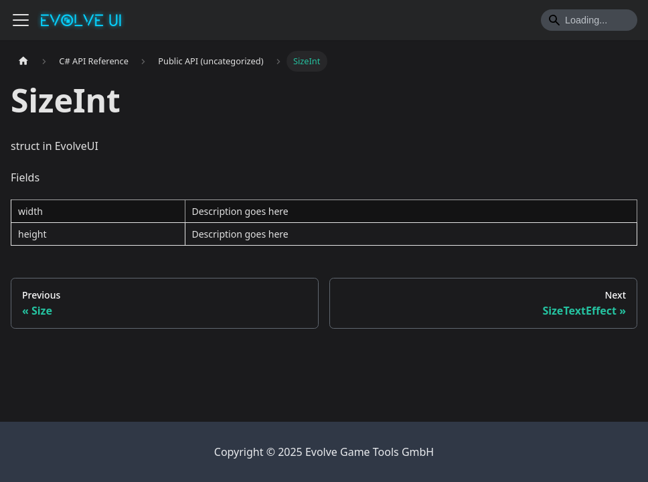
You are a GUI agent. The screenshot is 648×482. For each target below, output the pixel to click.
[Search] (589, 20)
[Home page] (23, 61)
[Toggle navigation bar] (21, 20)
